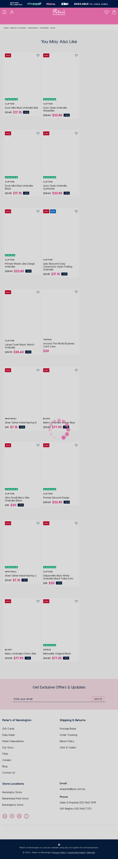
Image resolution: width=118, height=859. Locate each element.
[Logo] (59, 12)
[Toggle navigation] (4, 12)
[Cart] (114, 12)
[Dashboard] (12, 12)
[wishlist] (106, 11)
